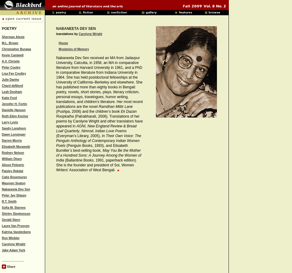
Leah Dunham (12, 92)
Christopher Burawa (16, 49)
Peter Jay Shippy (14, 195)
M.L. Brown (10, 43)
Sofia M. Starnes (14, 207)
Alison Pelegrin (13, 165)
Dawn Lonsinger (14, 134)
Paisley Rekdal (12, 171)
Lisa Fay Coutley (14, 73)
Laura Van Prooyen (16, 226)
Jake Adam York (13, 250)
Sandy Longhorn (14, 128)
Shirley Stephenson (16, 213)
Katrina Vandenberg (16, 232)
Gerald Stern (11, 220)
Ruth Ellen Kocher (15, 116)
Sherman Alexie (13, 37)
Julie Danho (10, 79)
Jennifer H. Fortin (14, 104)
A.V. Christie (11, 61)
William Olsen (12, 159)
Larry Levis (10, 122)
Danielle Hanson (14, 110)
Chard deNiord (12, 85)
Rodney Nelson (13, 152)
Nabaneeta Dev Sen (16, 189)
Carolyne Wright (13, 244)
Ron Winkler (11, 238)
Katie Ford (9, 98)
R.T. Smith (9, 201)
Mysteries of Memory (74, 49)
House (63, 43)
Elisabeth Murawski (16, 146)
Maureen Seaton (13, 183)
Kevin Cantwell (12, 55)
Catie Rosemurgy (14, 177)
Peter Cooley (11, 67)
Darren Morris (12, 140)
